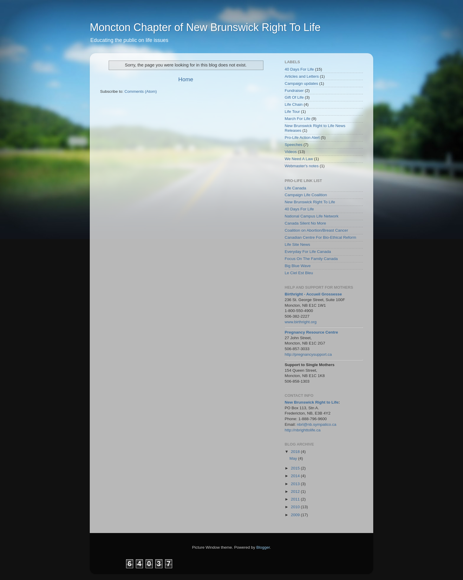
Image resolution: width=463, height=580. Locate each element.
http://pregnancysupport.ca (308, 354)
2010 (296, 507)
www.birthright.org (301, 322)
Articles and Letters (302, 76)
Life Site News (297, 244)
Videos (291, 152)
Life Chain (294, 104)
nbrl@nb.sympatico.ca (316, 424)
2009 (296, 515)
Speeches (293, 144)
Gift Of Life (294, 97)
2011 (296, 499)
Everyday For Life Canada (308, 251)
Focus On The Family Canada (311, 258)
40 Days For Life (299, 69)
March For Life (297, 118)
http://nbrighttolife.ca (303, 430)
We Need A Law (299, 159)
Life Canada (295, 188)
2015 (296, 468)
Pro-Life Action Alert (302, 137)
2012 (296, 491)
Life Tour (292, 111)
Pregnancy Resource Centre (311, 332)
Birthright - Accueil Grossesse (313, 294)
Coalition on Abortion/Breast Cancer (316, 230)
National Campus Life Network (311, 216)
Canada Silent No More (305, 223)
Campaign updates (301, 83)
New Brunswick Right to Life (311, 402)
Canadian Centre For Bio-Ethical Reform (320, 237)
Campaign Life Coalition (306, 195)
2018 (296, 451)
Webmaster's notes (302, 166)
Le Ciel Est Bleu (299, 273)
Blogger (263, 547)
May (293, 458)
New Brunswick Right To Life (310, 202)
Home (185, 79)
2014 (296, 476)
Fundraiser (294, 90)
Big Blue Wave (298, 266)
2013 (296, 484)
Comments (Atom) (141, 91)
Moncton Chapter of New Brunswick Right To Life (205, 27)
